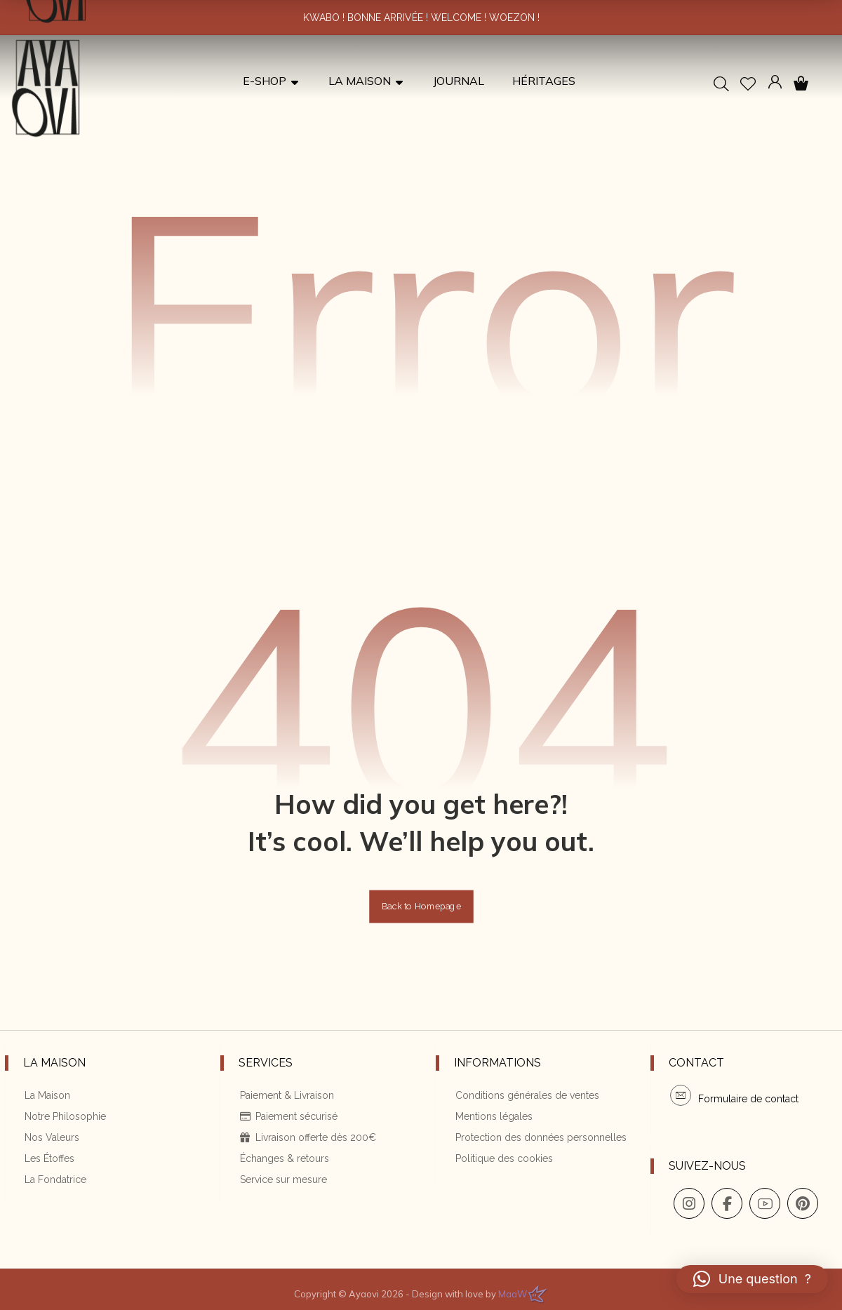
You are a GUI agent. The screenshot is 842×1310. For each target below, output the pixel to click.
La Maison (42, 1103)
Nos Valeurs (47, 1142)
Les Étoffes (44, 1162)
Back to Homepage (421, 917)
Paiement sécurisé (283, 1122)
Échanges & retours (278, 1162)
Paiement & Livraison (281, 1103)
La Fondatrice (50, 1181)
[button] (800, 83)
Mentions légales (488, 1122)
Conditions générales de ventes (522, 1103)
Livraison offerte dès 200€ (302, 1142)
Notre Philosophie (60, 1122)
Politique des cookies (498, 1162)
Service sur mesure (277, 1181)
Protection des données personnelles (535, 1142)
